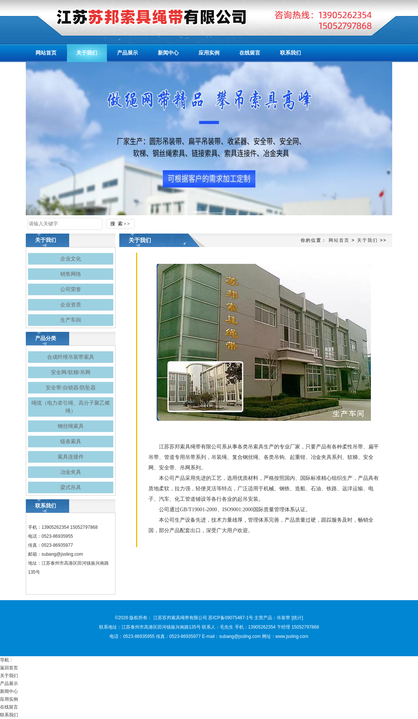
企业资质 (70, 305)
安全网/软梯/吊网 (70, 372)
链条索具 (70, 441)
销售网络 (70, 274)
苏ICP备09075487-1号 (230, 617)
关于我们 (367, 240)
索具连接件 (71, 457)
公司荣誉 (70, 289)
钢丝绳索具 (71, 426)
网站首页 (339, 240)
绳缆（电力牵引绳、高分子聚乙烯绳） (70, 407)
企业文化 (70, 259)
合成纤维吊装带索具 (70, 357)
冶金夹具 (70, 472)
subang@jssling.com (62, 554)
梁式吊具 (70, 487)
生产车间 (70, 320)
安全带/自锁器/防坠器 (71, 388)
